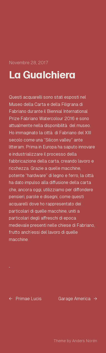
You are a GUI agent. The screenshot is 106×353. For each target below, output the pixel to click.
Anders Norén (84, 341)
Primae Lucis (29, 298)
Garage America (74, 298)
